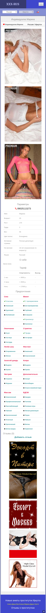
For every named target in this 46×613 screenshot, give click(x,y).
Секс (6, 297)
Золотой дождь (11, 360)
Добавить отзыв (23, 437)
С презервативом (31, 301)
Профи (27, 333)
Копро (26, 360)
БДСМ (26, 392)
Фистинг (27, 347)
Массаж (7, 392)
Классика (9, 301)
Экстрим (8, 374)
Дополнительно (30, 374)
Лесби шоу (9, 347)
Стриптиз (27, 328)
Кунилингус (29, 319)
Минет (26, 297)
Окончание (9, 328)
